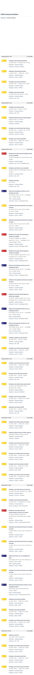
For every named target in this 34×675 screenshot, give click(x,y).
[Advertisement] (17, 37)
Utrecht (10, 505)
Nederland (3, 17)
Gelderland (11, 66)
